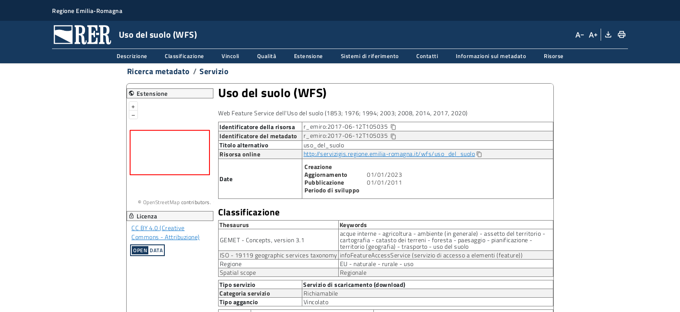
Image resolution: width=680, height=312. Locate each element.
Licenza (142, 216)
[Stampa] (621, 35)
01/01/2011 (384, 182)
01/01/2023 (384, 174)
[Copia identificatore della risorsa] (393, 127)
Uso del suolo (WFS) (272, 93)
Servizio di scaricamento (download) (354, 284)
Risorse (554, 56)
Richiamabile (321, 293)
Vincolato (316, 302)
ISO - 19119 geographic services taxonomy (278, 255)
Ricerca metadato (158, 71)
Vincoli (230, 56)
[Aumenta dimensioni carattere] (592, 35)
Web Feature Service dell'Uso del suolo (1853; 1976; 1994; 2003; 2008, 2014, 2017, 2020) (343, 112)
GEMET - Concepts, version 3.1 (262, 240)
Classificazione (184, 56)
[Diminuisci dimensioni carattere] (579, 35)
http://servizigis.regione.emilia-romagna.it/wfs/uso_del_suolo (389, 153)
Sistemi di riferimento (370, 56)
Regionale (353, 272)
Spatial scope (238, 272)
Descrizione (132, 56)
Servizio (214, 71)
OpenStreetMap (161, 202)
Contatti (427, 56)
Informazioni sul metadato (491, 56)
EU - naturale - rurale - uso (377, 263)
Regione (231, 263)
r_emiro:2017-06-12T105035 (357, 126)
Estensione (308, 56)
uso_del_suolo (324, 145)
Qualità (267, 56)
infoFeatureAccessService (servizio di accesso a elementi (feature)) (431, 255)
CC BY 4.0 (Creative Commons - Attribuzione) (165, 232)
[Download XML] (607, 35)
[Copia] (478, 154)
